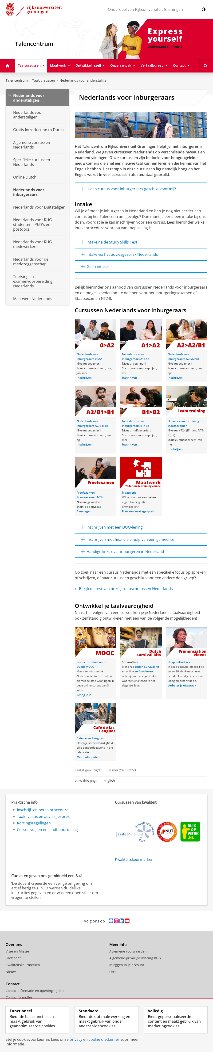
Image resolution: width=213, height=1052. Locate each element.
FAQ (112, 971)
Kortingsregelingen (34, 823)
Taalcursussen (43, 80)
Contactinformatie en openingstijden (35, 990)
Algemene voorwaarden (128, 951)
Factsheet (13, 958)
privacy (76, 1039)
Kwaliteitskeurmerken (134, 859)
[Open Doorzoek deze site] (205, 65)
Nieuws (11, 971)
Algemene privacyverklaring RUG (135, 958)
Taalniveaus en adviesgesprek (43, 816)
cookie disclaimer (104, 1039)
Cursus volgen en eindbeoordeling (47, 829)
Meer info (118, 944)
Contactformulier (19, 997)
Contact (13, 984)
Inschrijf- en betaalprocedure (42, 809)
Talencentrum (17, 80)
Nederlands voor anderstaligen (84, 80)
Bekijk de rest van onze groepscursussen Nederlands (124, 588)
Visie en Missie (17, 951)
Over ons (14, 944)
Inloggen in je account (126, 965)
